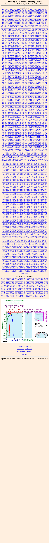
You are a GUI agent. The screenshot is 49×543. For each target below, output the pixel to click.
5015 (11, 63)
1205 (28, 31)
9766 (32, 150)
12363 (10, 163)
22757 (42, 256)
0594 (23, 18)
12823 (21, 189)
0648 (8, 19)
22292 (24, 250)
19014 (3, 210)
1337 (3, 35)
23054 (45, 260)
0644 (46, 18)
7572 (31, 120)
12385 (38, 165)
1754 (3, 48)
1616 (29, 42)
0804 (43, 19)
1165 (21, 29)
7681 (43, 125)
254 (7, 295)
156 (22, 288)
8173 (3, 133)
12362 (7, 163)
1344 (20, 35)
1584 (8, 42)
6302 (26, 98)
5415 (31, 89)
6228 (17, 96)
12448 (42, 169)
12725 (24, 183)
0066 (46, 12)
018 (42, 278)
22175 (38, 247)
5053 (20, 66)
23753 (24, 269)
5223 (31, 79)
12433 (21, 169)
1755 (6, 48)
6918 (14, 108)
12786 (28, 187)
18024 (10, 199)
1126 (2, 28)
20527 (35, 227)
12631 (45, 177)
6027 (17, 93)
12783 (17, 187)
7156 (37, 112)
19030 (14, 210)
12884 (21, 190)
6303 (29, 98)
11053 (17, 157)
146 (47, 286)
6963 (37, 108)
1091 (2, 26)
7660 (17, 125)
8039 (11, 129)
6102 (6, 95)
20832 (28, 232)
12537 (31, 173)
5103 (11, 70)
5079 (40, 68)
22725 (7, 256)
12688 (10, 182)
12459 (35, 170)
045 (9, 281)
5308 (3, 85)
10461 (3, 153)
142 (38, 286)
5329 (11, 86)
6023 (6, 93)
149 (7, 288)
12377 (10, 165)
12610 (17, 176)
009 (22, 278)
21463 (24, 237)
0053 (8, 12)
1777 (11, 49)
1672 (6, 45)
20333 (24, 226)
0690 (31, 19)
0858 (40, 22)
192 (9, 291)
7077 (31, 109)
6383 (34, 100)
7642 (46, 123)
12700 (21, 182)
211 (4, 292)
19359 (24, 214)
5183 (29, 76)
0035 (37, 11)
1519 (43, 38)
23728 (10, 269)
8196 (3, 135)
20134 (17, 223)
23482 (10, 266)
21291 (7, 236)
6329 (14, 99)
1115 (19, 26)
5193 (8, 78)
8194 (46, 133)
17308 (14, 193)
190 (4, 291)
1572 (20, 41)
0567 (31, 16)
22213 (14, 249)
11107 (43, 160)
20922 (7, 233)
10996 (14, 156)
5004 (26, 62)
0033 (31, 11)
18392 (17, 203)
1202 (20, 31)
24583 (35, 271)
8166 (37, 132)
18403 (21, 203)
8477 (46, 140)
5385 (14, 88)
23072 (17, 262)
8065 (26, 129)
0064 (40, 12)
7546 (34, 119)
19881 (42, 219)
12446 (35, 169)
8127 (28, 130)
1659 (34, 43)
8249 (37, 136)
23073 (21, 262)
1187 (47, 29)
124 (44, 285)
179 (27, 289)
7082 (46, 109)
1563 (40, 39)
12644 (45, 179)
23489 (17, 266)
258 (16, 295)
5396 (37, 88)
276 (11, 296)
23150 (3, 263)
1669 (43, 43)
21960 (38, 244)
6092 (26, 93)
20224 (24, 224)
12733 (42, 183)
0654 (23, 19)
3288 (8, 62)
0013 (34, 9)
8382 (6, 139)
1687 (43, 45)
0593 (20, 18)
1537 (31, 39)
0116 (11, 13)
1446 (17, 36)
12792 (45, 187)
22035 (24, 246)
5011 (46, 62)
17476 (38, 194)
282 (24, 296)
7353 (40, 116)
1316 (6, 33)
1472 (40, 36)
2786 (6, 58)
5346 (37, 86)
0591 (14, 18)
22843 (42, 257)
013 (31, 278)
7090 (20, 110)
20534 (45, 227)
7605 (43, 122)
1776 (8, 49)
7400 (20, 118)
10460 (45, 152)
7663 (23, 125)
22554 (17, 253)
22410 (45, 250)
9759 (15, 150)
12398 (17, 166)
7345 (31, 116)
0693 (40, 19)
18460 (35, 203)
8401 (37, 139)
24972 (26, 273)
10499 (45, 153)
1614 (23, 42)
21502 (14, 239)
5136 (6, 73)
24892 (22, 273)
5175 (6, 76)
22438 (3, 252)
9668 (26, 149)
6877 (17, 106)
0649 (11, 19)
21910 (17, 244)
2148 (34, 50)
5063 (43, 66)
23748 (17, 269)
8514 (43, 142)
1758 (14, 48)
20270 (45, 224)
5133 (43, 72)
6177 (28, 95)
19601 (3, 217)
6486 (29, 102)
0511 (14, 16)
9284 (11, 146)
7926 (17, 127)
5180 (20, 76)
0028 (17, 11)
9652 (6, 149)
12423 (42, 167)
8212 (46, 135)
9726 (31, 149)
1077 (26, 25)
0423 (6, 15)
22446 (10, 252)
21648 (42, 239)
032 (27, 279)
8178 (14, 133)
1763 (29, 48)
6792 (40, 105)
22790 (17, 257)
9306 (46, 146)
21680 (17, 240)
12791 (42, 187)
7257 (8, 116)
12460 (38, 170)
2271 (20, 55)
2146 (29, 50)
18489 (45, 203)
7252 (46, 115)
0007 (20, 9)
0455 (20, 15)
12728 (31, 183)
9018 (40, 143)
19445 (17, 216)
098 (33, 284)
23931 (35, 270)
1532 (20, 39)
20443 (10, 227)
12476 (24, 172)
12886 (28, 190)
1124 (44, 26)
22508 (42, 252)
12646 (7, 180)
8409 (46, 139)
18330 (31, 202)
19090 (10, 212)
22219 (21, 249)
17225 (38, 192)
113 (20, 285)
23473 (3, 266)
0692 (37, 19)
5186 (34, 76)
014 (33, 278)
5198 (23, 78)
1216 (34, 31)
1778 (14, 49)
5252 (23, 82)
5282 (46, 82)
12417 (24, 167)
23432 (28, 264)
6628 (46, 102)
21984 (10, 246)
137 (27, 286)
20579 (28, 229)
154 (18, 288)
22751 (31, 256)
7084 (6, 110)
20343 (31, 226)
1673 (8, 45)
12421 (38, 167)
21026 (42, 233)
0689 (29, 19)
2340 (6, 56)
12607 (7, 176)
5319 (29, 85)
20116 (7, 223)
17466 (31, 194)
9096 (17, 145)
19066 (35, 210)
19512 (28, 216)
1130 (13, 28)
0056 (17, 12)
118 (31, 285)
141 (36, 286)
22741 (21, 256)
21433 (10, 237)
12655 (38, 180)
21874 (24, 243)
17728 (3, 197)
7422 (37, 118)
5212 (3, 79)
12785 (24, 187)
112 (18, 285)
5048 (6, 66)
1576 (31, 41)
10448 (28, 152)
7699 (8, 126)
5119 (6, 72)
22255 (42, 249)
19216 (21, 213)
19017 (7, 210)
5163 (17, 75)
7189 (46, 113)
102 (42, 284)
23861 (17, 270)
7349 (34, 116)
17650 (35, 196)
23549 (3, 267)
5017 (17, 63)
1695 (17, 46)
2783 (43, 56)
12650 (21, 180)
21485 (38, 237)
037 (38, 279)
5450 (3, 92)
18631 (38, 204)
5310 (8, 85)
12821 (14, 189)
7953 (20, 127)
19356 (21, 214)
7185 (34, 113)
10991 (45, 155)
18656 (3, 206)
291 (42, 296)
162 (36, 288)
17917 (28, 197)
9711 (29, 149)
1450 (26, 36)
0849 (17, 22)
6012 (34, 92)
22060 (35, 246)
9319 (17, 147)
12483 (3, 173)
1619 (37, 42)
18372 (3, 203)
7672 (37, 125)
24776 (42, 271)
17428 (14, 194)
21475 (31, 237)
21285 (45, 234)
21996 (17, 246)
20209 (17, 224)
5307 (46, 83)
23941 (38, 270)
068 (13, 282)
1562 (37, 39)
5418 (40, 89)
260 (20, 295)
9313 (8, 147)
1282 (31, 32)
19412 (3, 216)
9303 (37, 146)
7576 (37, 120)
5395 (34, 88)
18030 (14, 199)
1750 (37, 46)
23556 (7, 267)
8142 (46, 130)
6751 (20, 105)
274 (7, 296)
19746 (7, 219)
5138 (11, 73)
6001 (17, 92)
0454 (17, 15)
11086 (28, 159)
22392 (38, 250)
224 (33, 292)
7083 (3, 110)
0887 (29, 23)
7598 (26, 122)
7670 (34, 125)
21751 (31, 240)
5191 (3, 78)
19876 (38, 219)
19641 (21, 217)
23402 (17, 264)
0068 (6, 13)
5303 (34, 83)
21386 (42, 236)
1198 (8, 31)
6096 (37, 93)
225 (36, 292)
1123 (41, 26)
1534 (23, 39)
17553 (14, 196)
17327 (21, 193)
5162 (14, 75)
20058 (14, 222)
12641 (35, 179)
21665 (3, 240)
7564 (20, 120)
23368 (7, 264)
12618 (45, 176)
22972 (7, 260)
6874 (14, 106)
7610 (8, 123)
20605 (7, 230)
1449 (23, 36)
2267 (8, 55)
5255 (29, 82)
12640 (31, 179)
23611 (38, 267)
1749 (34, 46)
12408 (42, 166)
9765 (29, 150)
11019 (7, 157)
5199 (26, 78)
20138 (31, 223)
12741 (10, 185)
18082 (42, 199)
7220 (29, 115)
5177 (11, 76)
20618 (10, 230)
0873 (46, 22)
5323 (40, 85)
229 (45, 292)
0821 (11, 21)
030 (22, 279)
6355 (3, 100)
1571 (17, 41)
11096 (5, 160)
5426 (17, 90)
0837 (6, 22)
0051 (3, 12)
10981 (10, 155)
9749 (40, 149)
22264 (3, 250)
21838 (38, 242)
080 (40, 282)
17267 (3, 193)
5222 (29, 79)
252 (2, 295)
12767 (17, 186)
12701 (24, 182)
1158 (2, 29)
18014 (7, 199)
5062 (40, 66)
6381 (29, 100)
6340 (34, 99)
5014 (8, 63)
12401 (24, 166)
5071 (17, 68)
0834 (43, 21)
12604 (42, 175)
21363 (31, 236)
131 (13, 286)
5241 (37, 80)
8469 (34, 140)
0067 (3, 13)
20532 (42, 227)
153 (16, 288)
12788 (35, 187)
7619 (29, 123)
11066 (45, 157)
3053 (11, 60)
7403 (23, 118)
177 (22, 289)
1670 (46, 43)
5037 (26, 65)
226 (38, 292)
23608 (31, 267)
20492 (21, 227)
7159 (46, 112)
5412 (23, 89)
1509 (14, 38)
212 (7, 292)
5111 (32, 70)
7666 (29, 125)
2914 (46, 59)
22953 (35, 259)
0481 (43, 15)
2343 (14, 56)
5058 (31, 66)
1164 (19, 29)
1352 (43, 35)
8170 (43, 132)
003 (9, 278)
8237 (29, 136)
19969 (7, 220)
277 (13, 296)
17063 (45, 190)
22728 (10, 256)
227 (40, 292)
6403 (14, 102)
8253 (43, 136)
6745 (3, 105)
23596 (21, 267)
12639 (28, 179)
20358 (42, 226)
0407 (31, 13)
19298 (38, 213)
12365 (17, 163)
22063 (38, 246)
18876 (17, 209)
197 (20, 291)
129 (9, 286)
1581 (46, 41)
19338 (10, 214)
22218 (17, 249)
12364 (14, 163)
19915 (45, 219)
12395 (10, 166)
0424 (8, 15)
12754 (45, 185)
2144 (23, 50)
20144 (35, 223)
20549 (10, 229)
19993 (21, 220)
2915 (3, 60)
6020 (43, 92)
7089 (17, 110)
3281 (34, 60)
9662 (20, 149)
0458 (29, 15)
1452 (31, 36)
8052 (20, 129)
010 (24, 278)
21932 (24, 244)
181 (31, 289)
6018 (37, 92)
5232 (11, 80)
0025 (11, 11)
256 (11, 295)
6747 (8, 105)
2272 (23, 55)
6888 (40, 106)
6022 (3, 93)
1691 (6, 46)
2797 (34, 58)
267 (36, 295)
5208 (37, 78)
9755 (6, 150)
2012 (17, 50)
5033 (14, 65)
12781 (10, 187)
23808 (42, 269)
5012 (3, 63)
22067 (42, 246)
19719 (42, 217)
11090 (34, 159)
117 (29, 285)
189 (2, 291)
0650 (14, 19)
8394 (29, 139)
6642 (37, 103)
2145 (26, 50)
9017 (37, 143)
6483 (20, 102)
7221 (31, 115)
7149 (17, 112)
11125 (29, 162)
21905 (14, 244)
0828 (26, 21)
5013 (6, 63)
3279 (29, 60)
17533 (3, 196)
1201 (17, 31)
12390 (3, 166)
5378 (46, 86)
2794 (26, 58)
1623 (46, 42)
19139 (35, 212)
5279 (37, 82)
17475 (35, 194)
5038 (29, 65)
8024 (6, 129)
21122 (14, 234)
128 (7, 286)
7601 (34, 122)
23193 (14, 263)
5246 (6, 82)
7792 (26, 126)
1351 (40, 35)
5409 (14, 89)
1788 (43, 49)
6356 (6, 100)
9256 (34, 145)
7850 (3, 127)
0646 (6, 19)
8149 (14, 132)
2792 (23, 58)
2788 (11, 58)
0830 (31, 21)
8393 (26, 139)
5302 (31, 83)
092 (20, 284)
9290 (14, 146)
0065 (43, 12)
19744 (3, 219)
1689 (3, 46)
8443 (8, 140)
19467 (21, 216)
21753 (35, 240)
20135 (21, 223)
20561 (14, 229)
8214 (6, 136)
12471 (10, 172)
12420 (35, 167)
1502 (3, 38)
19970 (10, 220)
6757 (37, 105)
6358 (11, 100)
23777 (28, 269)
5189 (43, 76)
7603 (37, 122)
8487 (20, 142)
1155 (41, 28)
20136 (24, 223)
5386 (17, 88)
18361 (42, 202)
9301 (31, 146)
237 (16, 294)
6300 (20, 98)
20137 (28, 223)
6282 (3, 98)
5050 (11, 66)
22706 (35, 254)
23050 (42, 260)
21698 (21, 240)
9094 (11, 145)
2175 (17, 53)
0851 (20, 22)
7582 (43, 120)
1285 (34, 32)
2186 (37, 53)
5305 (40, 83)
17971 (38, 197)
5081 (46, 68)
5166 (26, 75)
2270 (17, 55)
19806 (17, 219)
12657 (45, 180)
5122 (14, 72)
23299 (28, 263)
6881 (23, 106)
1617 (31, 42)
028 (18, 279)
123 (42, 285)
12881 (10, 190)
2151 (43, 50)
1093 (8, 26)
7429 (46, 118)
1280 (26, 32)
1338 (6, 35)
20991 (35, 233)
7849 (46, 126)
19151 (42, 212)
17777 (10, 197)
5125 (23, 72)
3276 (20, 60)
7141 (14, 112)
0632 (29, 18)
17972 (42, 197)
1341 (14, 35)
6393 (43, 100)
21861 (14, 243)
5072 (20, 68)
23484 (14, 266)
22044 (28, 246)
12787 (31, 187)
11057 (28, 157)
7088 (14, 110)
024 (9, 279)
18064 (28, 199)
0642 (40, 18)
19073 (45, 210)
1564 (43, 39)
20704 (14, 232)
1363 (46, 35)
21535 (28, 239)
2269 (14, 55)
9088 (3, 145)
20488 (17, 227)
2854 (31, 59)
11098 (12, 160)
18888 (21, 209)
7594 (14, 122)
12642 (38, 179)
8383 (8, 139)
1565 (46, 39)
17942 (35, 197)
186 (42, 289)
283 (27, 296)
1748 (31, 46)
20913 (3, 233)
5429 (20, 90)
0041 (46, 11)
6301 (23, 98)
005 (13, 278)
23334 (35, 263)
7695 (3, 126)
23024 (24, 260)
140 (33, 286)
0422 (3, 15)
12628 (35, 177)
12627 (31, 177)
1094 (10, 26)
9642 (40, 147)
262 (24, 295)
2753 (31, 56)
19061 (24, 210)
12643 (42, 179)
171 (9, 289)
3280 (31, 60)
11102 (26, 160)
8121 (17, 130)
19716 (38, 217)
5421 (3, 90)
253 (4, 295)
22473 (17, 252)
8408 (43, 139)
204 (36, 291)
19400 (38, 214)
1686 (40, 45)
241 (24, 294)
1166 (24, 29)
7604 (40, 122)
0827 (23, 21)
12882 (14, 190)
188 (47, 289)
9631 (29, 147)
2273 (26, 55)
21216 (31, 234)
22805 (24, 257)
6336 (23, 99)
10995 (10, 156)
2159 (20, 52)
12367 (24, 163)
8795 (3, 143)
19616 (14, 217)
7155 (34, 112)
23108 (38, 262)
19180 (7, 213)
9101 (23, 145)
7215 (20, 115)
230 (47, 292)
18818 (24, 207)
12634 (10, 179)
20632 (31, 230)
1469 (37, 36)
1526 (17, 39)
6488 (31, 102)
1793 (8, 50)
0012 (31, 9)
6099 (46, 93)
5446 (37, 90)
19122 (28, 212)
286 (33, 296)
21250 (34, 234)
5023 (31, 63)
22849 (45, 257)
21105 (7, 234)
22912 (17, 259)
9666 (23, 149)
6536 (34, 102)
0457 (26, 15)
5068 (11, 68)
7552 (46, 119)
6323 (8, 99)
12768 (21, 186)
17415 (7, 194)
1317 (8, 33)
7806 (29, 126)
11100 (19, 160)
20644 (38, 230)
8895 (17, 143)
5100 (3, 70)
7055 (14, 109)
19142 (38, 212)
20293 (14, 226)
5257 (31, 82)
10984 (21, 155)
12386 (42, 165)
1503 (6, 38)
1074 (17, 25)
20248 (38, 224)
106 (5, 285)
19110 (21, 212)
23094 (28, 262)
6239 (23, 96)
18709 (21, 206)
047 (13, 281)
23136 (45, 262)
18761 (45, 206)
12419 (31, 167)
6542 (40, 102)
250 (45, 294)
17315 (17, 193)
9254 (31, 145)
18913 (24, 209)
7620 (31, 123)
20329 (21, 226)
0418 (37, 13)
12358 (43, 162)
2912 (40, 59)
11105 (36, 160)
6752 (23, 105)
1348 (31, 35)
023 (7, 279)
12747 (24, 185)
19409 (45, 214)
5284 (6, 83)
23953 (7, 271)
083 (47, 282)
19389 (35, 214)
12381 (24, 165)
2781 (37, 56)
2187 (40, 53)
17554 (17, 196)
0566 (29, 16)
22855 (3, 259)
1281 (29, 32)
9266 (3, 146)
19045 (17, 210)
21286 (3, 236)
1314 (46, 32)
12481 (42, 172)
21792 (45, 240)
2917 (8, 60)
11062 (34, 157)
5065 (3, 68)
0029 (20, 11)
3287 (6, 62)
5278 (34, 82)
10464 (10, 153)
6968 (43, 108)
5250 (17, 82)
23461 (45, 264)
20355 (38, 226)
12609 (14, 176)
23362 (3, 264)
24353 (24, 271)
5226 (40, 79)
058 (38, 281)
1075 (20, 25)
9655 (8, 149)
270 (42, 295)
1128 (7, 28)
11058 (31, 157)
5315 (17, 85)
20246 (35, 224)
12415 (17, 167)
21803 (3, 242)
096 (29, 284)
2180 (29, 53)
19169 (45, 212)
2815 (8, 59)
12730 (38, 183)
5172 (43, 75)
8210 (40, 135)
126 (2, 286)
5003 (23, 62)
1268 (40, 31)
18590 (21, 204)
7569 (29, 120)
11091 (38, 159)
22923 (24, 259)
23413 (21, 264)
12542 (42, 173)
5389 (23, 88)
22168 (35, 247)
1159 (5, 29)
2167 (40, 52)
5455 (14, 92)
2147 (31, 50)
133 (18, 286)
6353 (43, 99)
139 (31, 286)
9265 (46, 145)
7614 (20, 123)
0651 (17, 19)
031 (24, 279)
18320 (21, 202)
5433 (23, 90)
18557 (14, 204)
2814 (6, 59)
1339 (8, 35)
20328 (17, 226)
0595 (26, 18)
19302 (42, 213)
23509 (28, 266)
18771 (7, 207)
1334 (40, 33)
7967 (26, 127)
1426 (14, 36)
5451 (6, 92)
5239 (31, 80)
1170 (36, 29)
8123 (20, 130)
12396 (14, 166)
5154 (37, 73)
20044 (3, 222)
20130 (10, 223)
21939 (28, 244)
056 (33, 281)
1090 (46, 25)
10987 (31, 155)
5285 (8, 83)
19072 (42, 210)
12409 (45, 166)
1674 (11, 45)
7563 (17, 120)
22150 (24, 247)
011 (27, 278)
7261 (17, 116)
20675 (3, 232)
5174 (3, 76)
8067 (31, 129)
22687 (24, 254)
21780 (42, 240)
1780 (20, 49)
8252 (40, 136)
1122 (38, 26)
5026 (40, 63)
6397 (6, 102)
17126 (10, 192)
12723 (17, 183)
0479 (40, 15)
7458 (8, 119)
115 (24, 285)
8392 (23, 139)
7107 (40, 110)
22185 (42, 247)
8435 (6, 140)
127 (4, 286)
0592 (17, 18)
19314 (45, 213)
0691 (34, 19)
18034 (17, 199)
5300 (26, 83)
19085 (7, 212)
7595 (17, 122)
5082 (3, 69)
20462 (14, 227)
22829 (35, 257)
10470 (14, 153)
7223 (37, 115)
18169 (28, 200)
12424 (45, 167)
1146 (16, 28)
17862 (17, 197)
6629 (3, 103)
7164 (8, 113)
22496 (35, 252)
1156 (44, 28)
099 (36, 284)
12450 (3, 170)
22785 (14, 257)
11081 (14, 159)
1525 (14, 39)
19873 (31, 219)
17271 (7, 193)
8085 (43, 129)
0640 (34, 18)
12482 (45, 172)
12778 (45, 186)
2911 (37, 59)
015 (36, 278)
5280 (40, 82)
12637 (21, 179)
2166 (37, 52)
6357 (8, 100)
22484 (28, 252)
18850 (45, 207)
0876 (8, 23)
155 (20, 288)
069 (16, 282)
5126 (26, 72)
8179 (17, 133)
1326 (29, 33)
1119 (30, 26)
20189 (14, 224)
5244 (46, 80)
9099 (20, 145)
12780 (7, 187)
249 (42, 294)
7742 (17, 126)
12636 (17, 179)
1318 (11, 33)
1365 (6, 36)
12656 (42, 180)
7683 (46, 125)
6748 (11, 105)
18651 (45, 204)
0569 (37, 16)
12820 (10, 189)
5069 (14, 68)
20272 (3, 226)
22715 (38, 254)
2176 (20, 53)
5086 (14, 69)
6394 (46, 100)
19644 (24, 217)
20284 (10, 226)
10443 (24, 152)
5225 (37, 79)
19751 (10, 219)
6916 (8, 108)
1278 (20, 32)
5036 (23, 65)
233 (7, 294)
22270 (7, 250)
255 (9, 295)
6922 (26, 108)
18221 (35, 200)
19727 (45, 217)
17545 (10, 196)
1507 (11, 38)
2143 (20, 50)
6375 (26, 100)
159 (29, 288)
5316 (20, 85)
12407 (38, 166)
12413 (14, 167)
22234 (28, 249)
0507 (3, 16)
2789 (14, 58)
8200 (14, 135)
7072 (26, 109)
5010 (43, 62)
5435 (29, 90)
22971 (3, 260)
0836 (3, 22)
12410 (3, 167)
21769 (38, 240)
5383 (8, 88)
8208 (34, 135)
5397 (40, 88)
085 (4, 284)
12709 (38, 182)
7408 (29, 118)
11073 (3, 159)
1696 (20, 46)
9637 (37, 147)
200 (27, 291)
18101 (10, 200)
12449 (45, 169)
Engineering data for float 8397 (25, 351)
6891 (46, 106)
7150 (20, 112)
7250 (40, 115)
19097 (14, 212)
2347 (26, 56)
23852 (10, 270)
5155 (40, 73)
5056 (26, 66)
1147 (19, 28)
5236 (23, 80)
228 (42, 292)
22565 (28, 253)
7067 (23, 109)
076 (31, 282)
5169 (34, 75)
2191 (6, 55)
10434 (3, 152)
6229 (20, 96)
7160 (3, 113)
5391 (29, 88)
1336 (46, 33)
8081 (37, 129)
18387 (14, 203)
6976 (8, 109)
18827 (38, 207)
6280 (43, 96)
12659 (7, 182)
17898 (24, 197)
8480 (3, 142)
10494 (35, 153)
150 (9, 288)
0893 (37, 23)
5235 (20, 80)
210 (2, 292)
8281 (11, 137)
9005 (31, 143)
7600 (31, 122)
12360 (46, 162)
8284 (14, 137)
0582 (3, 18)
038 (40, 279)
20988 (31, 233)
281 (22, 296)
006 (16, 278)
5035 (20, 65)
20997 (38, 233)
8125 (23, 130)
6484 (23, 102)
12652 (28, 180)
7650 (8, 125)
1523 (8, 39)
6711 (46, 103)
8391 (20, 139)
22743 (24, 256)
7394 (14, 118)
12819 (7, 189)
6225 (8, 96)
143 (40, 286)
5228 (46, 79)
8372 (34, 137)
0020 (6, 11)
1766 (37, 48)
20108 (42, 222)
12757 (7, 186)
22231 (24, 249)
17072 (3, 192)
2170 (3, 53)
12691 (14, 182)
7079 (37, 109)
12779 (3, 187)
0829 (29, 21)
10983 (17, 155)
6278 (37, 96)
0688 (26, 19)
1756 (8, 48)
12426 (3, 169)
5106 (20, 70)
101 (40, 284)
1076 (23, 25)
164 (40, 288)
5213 (6, 79)
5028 (46, 63)
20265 (42, 224)
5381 (6, 88)
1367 (11, 36)
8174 (6, 133)
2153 (3, 52)
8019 (3, 129)
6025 (11, 93)
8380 (46, 137)
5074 (26, 68)
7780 (20, 126)
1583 (6, 42)
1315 (3, 33)
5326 (3, 86)
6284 (8, 98)
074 (27, 282)
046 (11, 281)
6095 (34, 93)
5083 (6, 69)
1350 (37, 35)
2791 (20, 58)
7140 (11, 112)
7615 (23, 123)
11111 (5, 162)
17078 (7, 192)
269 (40, 295)
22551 (14, 253)
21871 (21, 243)
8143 (3, 132)
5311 (11, 85)
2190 (3, 55)
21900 (7, 244)
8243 (31, 136)
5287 (11, 83)
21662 (45, 239)
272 (47, 295)
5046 (46, 65)
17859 (14, 197)
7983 (31, 127)
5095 (40, 69)
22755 (38, 256)
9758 (12, 150)
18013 (3, 199)
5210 (43, 78)
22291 (21, 250)
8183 (26, 133)
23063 (7, 262)
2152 (46, 50)
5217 (17, 79)
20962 (21, 233)
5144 (29, 73)
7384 (8, 118)
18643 (42, 204)
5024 (34, 63)
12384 (35, 165)
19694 (31, 217)
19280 (31, 213)
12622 (14, 177)
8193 (43, 133)
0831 (34, 21)
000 (2, 278)
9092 (8, 145)
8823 (11, 143)
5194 (11, 78)
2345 (20, 56)
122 (40, 285)
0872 (43, 22)
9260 (40, 145)
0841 (14, 22)
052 (24, 281)
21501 (10, 239)
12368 (28, 163)
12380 (21, 165)
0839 (8, 22)
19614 (10, 217)
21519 (17, 239)
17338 (28, 193)
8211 (43, 135)
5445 (34, 90)
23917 (31, 270)
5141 (20, 73)
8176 (11, 133)
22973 (10, 260)
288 (38, 296)
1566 (3, 41)
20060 (17, 222)
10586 (7, 155)
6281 (46, 96)
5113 (37, 70)
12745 (21, 185)
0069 (8, 13)
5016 (14, 63)
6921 (23, 108)
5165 (23, 75)
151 (11, 288)
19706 (35, 217)
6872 (8, 106)
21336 (24, 236)
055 (31, 281)
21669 (7, 240)
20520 (28, 227)
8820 (8, 143)
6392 (40, 100)
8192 (40, 133)
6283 (6, 98)
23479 (7, 266)
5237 (26, 80)
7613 (17, 123)
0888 (31, 23)
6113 (11, 95)
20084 (28, 222)
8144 (6, 132)
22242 (31, 249)
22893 (14, 259)
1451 (29, 36)
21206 (27, 234)
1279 (23, 32)
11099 (16, 160)
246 (36, 294)
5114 (40, 70)
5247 (8, 82)
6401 (11, 102)
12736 (3, 185)
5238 (29, 80)
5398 (43, 88)
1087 (37, 25)
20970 (24, 233)
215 (13, 292)
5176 (8, 76)
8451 (20, 140)
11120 (22, 162)
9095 (14, 145)
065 (7, 282)
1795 (11, 50)
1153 (36, 28)
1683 (31, 45)
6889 (43, 106)
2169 (46, 52)
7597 (23, 122)
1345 (23, 35)
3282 (37, 60)
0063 (37, 12)
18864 (14, 209)
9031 (46, 143)
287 (36, 296)
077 (33, 282)
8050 (17, 129)
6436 (17, 102)
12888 (31, 190)
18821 (31, 207)
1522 (6, 39)
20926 (10, 233)
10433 (45, 150)
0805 (46, 19)
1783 (29, 49)
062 (47, 281)
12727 (28, 183)
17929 (31, 197)
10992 (3, 156)
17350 (35, 193)
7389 (11, 118)
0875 (6, 23)
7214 (17, 115)
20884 (42, 232)
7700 (11, 126)
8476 (43, 140)
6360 (17, 100)
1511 (20, 38)
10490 (31, 153)
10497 (42, 153)
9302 (34, 146)
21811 (14, 242)
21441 (17, 237)
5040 (34, 65)
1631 (14, 43)
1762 (26, 48)
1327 (31, 33)
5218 (20, 79)
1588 (20, 42)
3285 (46, 60)
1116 (22, 26)
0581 (46, 16)
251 (47, 294)
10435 (7, 152)
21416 (3, 237)
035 (33, 279)
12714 (3, 183)
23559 (10, 267)
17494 (42, 194)
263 (27, 295)
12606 (3, 176)
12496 (24, 173)
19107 (17, 212)
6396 (3, 102)
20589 (35, 229)
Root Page (24, 354)
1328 (34, 33)
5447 (40, 90)
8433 (3, 140)
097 (31, 284)
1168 (30, 29)
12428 (7, 169)
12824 (24, 189)
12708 (35, 182)
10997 (17, 156)
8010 (46, 127)
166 (45, 288)
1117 (24, 26)
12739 (7, 185)
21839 (42, 242)
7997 (34, 127)
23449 (35, 264)
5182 (26, 76)
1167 (27, 29)
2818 (17, 59)
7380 (3, 118)
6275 (29, 96)
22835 (38, 257)
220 (24, 292)
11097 (9, 160)
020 (47, 278)
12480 (38, 172)
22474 (21, 252)
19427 (7, 216)
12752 (42, 185)
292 (45, 296)
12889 (35, 190)
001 (4, 278)
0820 (8, 21)
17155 (21, 192)
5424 (11, 90)
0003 (8, 9)
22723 (45, 254)
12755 (3, 186)
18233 (38, 200)
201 (29, 291)
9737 (34, 149)
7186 (37, 113)
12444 (28, 169)
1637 (29, 43)
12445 (31, 169)
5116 (46, 70)
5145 (31, 73)
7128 (3, 112)
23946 (3, 271)
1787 (40, 49)
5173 (46, 75)
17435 (21, 194)
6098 (43, 93)
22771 (7, 257)
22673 (17, 254)
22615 (42, 253)
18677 (10, 206)
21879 (31, 243)
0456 (23, 15)
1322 (20, 33)
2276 (34, 55)
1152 (33, 28)
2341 (8, 56)
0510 (11, 16)
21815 (17, 242)
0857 (37, 22)
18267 (45, 200)
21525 (21, 239)
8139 (43, 130)
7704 (14, 126)
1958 (14, 50)
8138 (40, 130)
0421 (46, 13)
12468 (7, 172)
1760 (20, 48)
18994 (42, 209)
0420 (43, 13)
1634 (23, 43)
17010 (42, 190)
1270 (43, 31)
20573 (24, 229)
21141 (17, 234)
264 (29, 295)
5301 (29, 83)
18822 (35, 207)
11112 (8, 162)
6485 (26, 102)
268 (38, 295)
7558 (11, 120)
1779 (17, 49)
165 (42, 288)
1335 (43, 33)
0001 (3, 9)
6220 (43, 95)
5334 (26, 86)
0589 (11, 18)
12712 (45, 182)
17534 (7, 196)
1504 (8, 38)
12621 (10, 177)
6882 (26, 106)
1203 (23, 31)
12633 (7, 179)
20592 (38, 229)
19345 (14, 214)
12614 (31, 176)
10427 (38, 150)
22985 (17, 260)
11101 (22, 160)
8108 (9, 130)
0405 (26, 13)
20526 (31, 227)
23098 (31, 262)
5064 (46, 66)
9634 (34, 147)
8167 (40, 132)
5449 (46, 90)
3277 (23, 60)
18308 (17, 202)
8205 (26, 135)
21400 (45, 236)
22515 (45, 252)
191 (7, 291)
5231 (8, 80)
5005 (29, 62)
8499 (31, 142)
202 (31, 291)
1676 (14, 45)
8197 (6, 135)
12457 (28, 170)
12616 (38, 176)
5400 (3, 89)
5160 (8, 75)
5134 (46, 72)
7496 (17, 119)
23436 (31, 264)
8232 (26, 136)
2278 (40, 55)
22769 (3, 257)
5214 (8, 79)
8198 (8, 135)
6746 (6, 105)
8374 (37, 137)
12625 (24, 177)
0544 (17, 16)
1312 (40, 32)
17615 (31, 196)
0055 (14, 12)
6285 (11, 98)
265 (31, 295)
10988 (35, 155)
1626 (8, 43)
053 (27, 281)
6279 (40, 96)
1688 (46, 45)
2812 (46, 58)
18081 (38, 199)
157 (24, 288)
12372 (42, 163)
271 (45, 295)
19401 (42, 214)
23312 (31, 263)
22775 (10, 257)
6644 (43, 103)
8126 (26, 130)
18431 (28, 203)
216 (16, 292)
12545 (3, 175)
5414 (29, 89)
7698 (6, 126)
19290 (35, 213)
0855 (31, 22)
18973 (38, 209)
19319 (3, 214)
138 (29, 286)
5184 (31, 76)
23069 (10, 262)
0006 (17, 9)
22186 (45, 247)
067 (11, 282)
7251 (43, 115)
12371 (38, 163)
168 (2, 289)
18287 (3, 202)
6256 (26, 96)
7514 (20, 119)
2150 (40, 50)
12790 (38, 187)
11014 (41, 156)
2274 (29, 55)
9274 (6, 146)
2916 (6, 60)
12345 (36, 162)
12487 (14, 173)
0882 (23, 23)
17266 (45, 192)
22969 (45, 259)
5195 (14, 78)
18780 (10, 207)
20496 (24, 227)
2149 (37, 50)
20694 (7, 232)
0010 (26, 9)
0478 (37, 15)
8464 (29, 140)
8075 (34, 129)
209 (47, 291)
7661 (20, 125)
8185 (31, 133)
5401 (6, 89)
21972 (45, 244)
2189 (46, 53)
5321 (34, 85)
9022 (43, 143)
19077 (3, 212)
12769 (24, 186)
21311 (21, 236)
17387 (45, 193)
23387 (10, 264)
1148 (21, 28)
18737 (31, 206)
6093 (29, 93)
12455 (21, 170)
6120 (23, 95)
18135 (21, 200)
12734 (45, 183)
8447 (14, 140)
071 (20, 282)
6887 (37, 106)
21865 (17, 243)
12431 (17, 169)
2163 (29, 52)
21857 (10, 243)
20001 (28, 220)
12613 (28, 176)
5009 (40, 62)
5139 (14, 73)
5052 (17, 66)
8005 (37, 127)
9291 (17, 146)
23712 (7, 269)
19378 (31, 214)
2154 (6, 52)
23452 (38, 264)
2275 (31, 55)
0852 (23, 22)
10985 (24, 155)
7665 (26, 125)
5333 (23, 86)
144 (42, 286)
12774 (35, 186)
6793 (43, 105)
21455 (21, 237)
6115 (14, 95)
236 (13, 294)
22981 (14, 260)
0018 (46, 9)
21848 (7, 243)
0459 (31, 15)
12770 (28, 186)
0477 (34, 15)
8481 (6, 142)
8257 (3, 137)
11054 (21, 157)
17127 (14, 192)
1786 (37, 49)
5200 (29, 78)
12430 (14, 169)
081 (42, 282)
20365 (45, 226)
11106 (40, 160)
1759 (17, 48)
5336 (29, 86)
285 (31, 296)
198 (22, 291)
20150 (42, 223)
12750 (35, 185)
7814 (31, 126)
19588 (42, 216)
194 (13, 291)
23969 (14, 271)
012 (29, 278)
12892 (38, 190)
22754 (35, 256)
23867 (21, 270)
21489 (45, 237)
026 (13, 279)
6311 (6, 99)
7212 (11, 115)
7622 (34, 123)
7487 (14, 119)
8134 (37, 130)
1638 (31, 43)
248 (40, 294)
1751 (40, 46)
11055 (24, 157)
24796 (45, 271)
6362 (23, 100)
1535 (26, 39)
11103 (29, 160)
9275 (8, 146)
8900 (29, 143)
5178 (14, 76)
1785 (34, 49)
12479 (35, 172)
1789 (46, 49)
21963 (42, 244)
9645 (43, 147)
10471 (17, 153)
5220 (23, 79)
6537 (37, 102)
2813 (3, 59)
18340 (35, 202)
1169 (33, 29)
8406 (40, 139)
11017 (45, 156)
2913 (43, 59)
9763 (23, 150)
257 (13, 295)
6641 (34, 103)
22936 (31, 259)
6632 (11, 103)
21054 (45, 233)
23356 (45, 263)
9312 (6, 147)
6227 (14, 96)
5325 (46, 85)
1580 (43, 41)
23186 (10, 263)
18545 (7, 204)
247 (38, 294)
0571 (43, 16)
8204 (23, 135)
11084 (21, 159)
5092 (31, 69)
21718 (24, 240)
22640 (3, 254)
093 (22, 284)
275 (9, 296)
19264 (28, 213)
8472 (37, 140)
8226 (23, 136)
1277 (17, 32)
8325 (23, 137)
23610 (35, 267)
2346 (23, 56)
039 (42, 279)
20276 (7, 226)
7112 (43, 110)
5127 (28, 72)
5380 (3, 88)
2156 (11, 52)
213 (9, 292)
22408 (42, 250)
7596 (20, 122)
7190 (3, 115)
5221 (26, 79)
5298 (20, 83)
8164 (31, 132)
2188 (43, 53)
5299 (23, 83)
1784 (31, 49)
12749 (31, 185)
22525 (7, 253)
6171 (26, 95)
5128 (31, 72)
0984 (8, 25)
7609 (6, 123)
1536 (29, 39)
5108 (26, 70)
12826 (31, 189)
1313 (43, 32)
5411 (20, 89)
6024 (8, 93)
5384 (11, 88)
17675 (38, 196)
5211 (46, 78)
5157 (46, 73)
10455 (35, 152)
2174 (14, 53)
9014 (34, 143)
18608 (31, 204)
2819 (20, 59)
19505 (24, 216)
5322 (37, 85)
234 (9, 294)
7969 (29, 127)
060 (42, 281)
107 (7, 285)
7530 (26, 119)
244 (31, 294)
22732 (14, 256)
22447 (14, 252)
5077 (34, 68)
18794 (14, 207)
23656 (42, 267)
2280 (46, 55)
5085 (11, 69)
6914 (3, 108)
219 (22, 292)
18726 (28, 206)
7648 (6, 125)
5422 (6, 90)
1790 (3, 50)
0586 (8, 18)
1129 (10, 28)
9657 (11, 149)
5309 (6, 85)
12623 (17, 177)
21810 (10, 242)
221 (27, 292)
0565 (26, 16)
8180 (20, 133)
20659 (42, 230)
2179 (26, 53)
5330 (14, 86)
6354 (46, 99)
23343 (42, 263)
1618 (34, 42)
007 (18, 278)
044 (7, 281)
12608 (10, 176)
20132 (14, 223)
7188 (43, 113)
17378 (38, 193)
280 (20, 296)
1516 (34, 38)
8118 (14, 130)
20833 (31, 232)
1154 (38, 28)
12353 (39, 162)
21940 (31, 244)
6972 (3, 109)
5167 (29, 75)
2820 (23, 59)
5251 (20, 82)
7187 (40, 113)
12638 (24, 179)
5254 (26, 82)
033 (29, 279)
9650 (3, 149)
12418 (28, 167)
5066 (6, 68)
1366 (8, 36)
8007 (40, 127)
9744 (37, 149)
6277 (34, 96)
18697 (17, 206)
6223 (3, 96)
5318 (26, 85)
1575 (29, 41)
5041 (37, 65)
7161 (6, 113)
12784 (21, 187)
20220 (21, 224)
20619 (14, 230)
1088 (40, 25)
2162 (26, 52)
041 (47, 279)
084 (2, 284)
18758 (42, 206)
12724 (21, 183)
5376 (40, 86)
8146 (11, 132)
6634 (17, 103)
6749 (14, 105)
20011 (35, 220)
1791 (6, 50)
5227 (43, 79)
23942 (42, 270)
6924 (31, 108)
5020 (26, 63)
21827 (28, 242)
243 (29, 294)
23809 (45, 269)
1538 (34, 39)
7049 (11, 109)
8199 (11, 135)
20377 (3, 227)
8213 (3, 136)
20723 (17, 232)
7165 (11, 113)
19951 (3, 220)
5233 (14, 80)
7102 (34, 110)
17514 (45, 194)
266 (33, 295)
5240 (34, 80)
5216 (14, 79)
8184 (29, 133)
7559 (14, 120)
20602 (45, 229)
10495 (38, 153)
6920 (20, 108)
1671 (3, 45)
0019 (3, 11)
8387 (14, 139)
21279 (41, 234)
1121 (35, 26)
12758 (10, 186)
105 (2, 285)
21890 (45, 243)
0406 (29, 13)
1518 (40, 38)
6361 (20, 100)
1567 (6, 41)
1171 (38, 29)
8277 (6, 137)
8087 (46, 129)
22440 (7, 252)
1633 (20, 43)
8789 (46, 142)
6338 (29, 99)
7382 (6, 118)
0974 (3, 25)
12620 (7, 177)
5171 (40, 75)
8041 (14, 129)
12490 (17, 173)
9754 (3, 150)
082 (45, 282)
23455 (42, 264)
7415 (34, 118)
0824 (20, 21)
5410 (17, 89)
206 (40, 291)
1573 (23, 41)
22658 (14, 254)
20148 (38, 223)
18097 (3, 200)
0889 (34, 23)
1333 (37, 33)
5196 (17, 78)
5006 (31, 62)
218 (20, 292)
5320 (31, 85)
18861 (7, 209)
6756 (34, 105)
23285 (24, 263)
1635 (26, 43)
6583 (43, 102)
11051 (14, 157)
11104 (33, 160)
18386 (10, 203)
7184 (31, 113)
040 (45, 279)
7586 (3, 122)
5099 (46, 69)
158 (27, 288)
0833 (40, 21)
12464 (3, 172)
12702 (28, 182)
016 (38, 278)
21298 (14, 236)
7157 (40, 112)
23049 (38, 260)
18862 (10, 209)
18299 (10, 202)
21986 (14, 246)
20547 (7, 229)
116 (27, 285)
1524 (11, 39)
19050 (21, 210)
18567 (17, 204)
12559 (24, 175)
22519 (3, 253)
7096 (29, 110)
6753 (26, 105)
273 (4, 296)
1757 (11, 48)
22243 (35, 249)
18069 (35, 199)
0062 (34, 12)
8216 (11, 136)
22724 (3, 256)
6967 (40, 108)
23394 (14, 264)
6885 (34, 106)
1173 (44, 29)
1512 (23, 38)
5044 (40, 65)
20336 (28, 226)
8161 (23, 132)
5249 (14, 82)
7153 (29, 112)
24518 (28, 271)
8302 (20, 137)
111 (16, 285)
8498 (29, 142)
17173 (28, 192)
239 (20, 294)
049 (18, 281)
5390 (26, 88)
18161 (24, 200)
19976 (14, 220)
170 (7, 289)
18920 (28, 209)
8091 (6, 130)
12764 (14, 186)
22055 (31, 246)
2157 (14, 52)
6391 (37, 100)
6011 (31, 92)
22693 (28, 254)
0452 (11, 15)
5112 (34, 70)
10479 (21, 153)
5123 (17, 72)
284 (29, 296)
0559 (20, 16)
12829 (42, 189)
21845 (3, 243)
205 (38, 291)
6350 (37, 99)
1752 (43, 46)
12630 (42, 177)
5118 (3, 72)
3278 (26, 60)
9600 (20, 147)
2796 (31, 58)
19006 (45, 209)
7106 (37, 110)
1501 (46, 36)
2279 (43, 55)
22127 (21, 247)
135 (22, 286)
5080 (43, 68)
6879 (20, 106)
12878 (45, 189)
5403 (11, 89)
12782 (14, 187)
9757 (9, 150)
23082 (24, 262)
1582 (3, 42)
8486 (17, 142)
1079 (31, 25)
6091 (23, 93)
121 (38, 285)
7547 (37, 119)
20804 (24, 232)
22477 (24, 252)
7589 (8, 122)
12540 (35, 173)
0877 (11, 23)
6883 (29, 106)
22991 (21, 260)
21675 (14, 240)
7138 (6, 112)
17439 (24, 194)
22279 (17, 250)
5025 (37, 63)
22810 (28, 257)
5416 (34, 89)
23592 (17, 267)
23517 (35, 266)
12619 (3, 177)
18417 (24, 203)
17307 (10, 193)
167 (47, 288)
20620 (17, 230)
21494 (3, 239)
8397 (34, 139)
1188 (3, 31)
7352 (37, 116)
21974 (3, 246)
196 (18, 291)
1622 (43, 42)
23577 (14, 267)
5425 (14, 90)
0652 (20, 19)
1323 (23, 33)
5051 (14, 66)
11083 (17, 159)
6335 (20, 99)
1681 (26, 45)
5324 (43, 85)
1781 (23, 49)
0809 (6, 21)
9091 (6, 145)
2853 (29, 59)
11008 (35, 156)
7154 (31, 112)
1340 (11, 35)
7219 (26, 115)
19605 (7, 217)
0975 (6, 25)
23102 (35, 262)
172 (11, 289)
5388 (20, 88)
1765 (34, 48)
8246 (34, 136)
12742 (14, 185)
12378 (14, 165)
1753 (46, 46)
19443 (14, 216)
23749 (21, 269)
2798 (37, 58)
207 (42, 291)
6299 (17, 98)
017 (40, 278)
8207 (31, 135)
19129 (31, 212)
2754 (34, 56)
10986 (28, 155)
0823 (17, 21)
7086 (11, 110)
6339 (31, 99)
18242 (42, 200)
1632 (17, 43)
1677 (17, 45)
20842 (35, 232)
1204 (26, 31)
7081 (43, 109)
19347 (17, 214)
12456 (24, 170)
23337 (38, 263)
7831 (34, 126)
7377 (43, 116)
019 (45, 278)
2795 (29, 58)
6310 (3, 99)
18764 (3, 207)
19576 (35, 216)
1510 (17, 38)
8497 (26, 142)
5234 (17, 80)
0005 (14, 9)
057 (36, 281)
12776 (42, 186)
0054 (11, 12)
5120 (8, 72)
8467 (31, 140)
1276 (14, 32)
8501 (34, 142)
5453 (11, 92)
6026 (14, 93)
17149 (17, 192)
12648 (14, 180)
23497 (24, 266)
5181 (23, 76)
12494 (21, 173)
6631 (8, 103)
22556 (24, 253)
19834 (21, 219)
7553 (3, 120)
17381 (42, 193)
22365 (31, 250)
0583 (6, 18)
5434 (26, 90)
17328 (24, 193)
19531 (31, 216)
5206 (31, 78)
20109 (45, 222)
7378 (46, 116)
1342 (17, 35)
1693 (11, 46)
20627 (24, 230)
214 (11, 292)
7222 (34, 115)
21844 (45, 242)
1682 (29, 45)
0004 (11, 9)
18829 (42, 207)
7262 (20, 116)
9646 (46, 147)
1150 (27, 28)
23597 (24, 267)
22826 (31, 257)
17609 (28, 196)
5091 (29, 69)
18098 (7, 200)
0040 (43, 11)
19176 (3, 213)
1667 (37, 43)
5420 (46, 89)
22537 (10, 253)
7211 (8, 115)
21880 (35, 243)
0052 (6, 12)
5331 (17, 86)
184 (38, 289)
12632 (3, 179)
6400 (8, 102)
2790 (17, 58)
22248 (38, 249)
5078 (37, 68)
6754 (29, 105)
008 (20, 278)
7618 (26, 123)
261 (22, 295)
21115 (10, 234)
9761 (18, 150)
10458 (42, 152)
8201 (17, 135)
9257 (37, 145)
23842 (3, 270)
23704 (3, 269)
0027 (14, 11)
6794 (46, 105)
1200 (14, 31)
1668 (40, 43)
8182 (23, 133)
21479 (35, 237)
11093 (45, 159)
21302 (17, 236)
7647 (3, 125)
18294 (7, 202)
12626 (28, 177)
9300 (29, 146)
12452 (10, 170)
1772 (6, 49)
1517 (37, 38)
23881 (28, 270)
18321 (24, 202)
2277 (37, 55)
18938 (35, 209)
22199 (3, 249)
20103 (38, 222)
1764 (31, 48)
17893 (21, 197)
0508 (6, 16)
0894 (40, 23)
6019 (40, 92)
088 (11, 284)
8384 (11, 139)
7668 (31, 125)
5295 (17, 83)
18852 (3, 209)
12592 (35, 175)
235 (11, 294)
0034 (34, 11)
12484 (7, 173)
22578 (31, 253)
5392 (31, 88)
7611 (11, 123)
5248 (11, 82)
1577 (34, 41)
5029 (3, 65)
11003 (28, 156)
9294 (23, 146)
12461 (42, 170)
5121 (11, 72)
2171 (6, 53)
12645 (3, 180)
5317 (23, 85)
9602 (23, 147)
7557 (8, 120)
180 (29, 289)
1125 (47, 26)
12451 (7, 170)
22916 (21, 259)
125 (46, 285)
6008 (26, 92)
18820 (28, 207)
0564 (23, 16)
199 (24, 291)
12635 (14, 179)
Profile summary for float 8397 (24, 349)
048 (16, 281)
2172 (8, 53)
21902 (10, 244)
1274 (8, 32)
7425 (40, 118)
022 (4, 279)
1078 (29, 25)
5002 (20, 62)
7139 (8, 112)
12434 (24, 169)
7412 (31, 118)
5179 (17, 76)
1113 (13, 26)
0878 (14, 23)
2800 (43, 58)
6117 (17, 95)
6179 (31, 95)
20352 (35, 226)
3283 (40, 60)
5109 (29, 70)
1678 (20, 45)
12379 (17, 165)
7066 (20, 109)
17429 (17, 194)
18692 (14, 206)
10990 (42, 155)
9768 (35, 150)
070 (18, 282)
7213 (14, 115)
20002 (31, 220)
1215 (31, 31)
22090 (7, 247)
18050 (21, 199)
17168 (24, 192)
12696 (17, 182)
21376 (35, 236)
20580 (31, 229)
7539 (29, 119)
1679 (23, 45)
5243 (43, 80)
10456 (38, 152)
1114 (16, 26)
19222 (24, 213)
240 (22, 294)
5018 (20, 63)
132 (16, 286)
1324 (26, 33)
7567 (23, 120)
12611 (21, 176)
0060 (29, 12)
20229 (28, 224)
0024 (8, 11)
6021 (46, 92)
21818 (21, 242)
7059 (17, 109)
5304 (37, 83)
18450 (31, 203)
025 (11, 279)
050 (20, 281)
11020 (10, 157)
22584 (35, 253)
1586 (14, 42)
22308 (28, 250)
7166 (14, 113)
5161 (11, 75)
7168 (20, 113)
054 (29, 281)
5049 (8, 66)
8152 (20, 132)
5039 (31, 65)
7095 (26, 110)
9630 (26, 147)
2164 (31, 52)
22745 (28, 256)
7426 (43, 118)
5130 (34, 72)
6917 (11, 108)
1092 (5, 26)
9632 (31, 147)
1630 (11, 43)
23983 (17, 271)
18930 (31, 209)
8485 (14, 142)
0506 (46, 15)
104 (47, 284)
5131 (37, 72)
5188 (40, 76)
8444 (11, 140)
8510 (37, 142)
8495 (23, 142)
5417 (37, 89)
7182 (26, 113)
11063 (38, 157)
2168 (43, 52)
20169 (3, 224)
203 (33, 291)
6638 (26, 103)
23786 (35, 269)
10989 (38, 155)
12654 (35, 180)
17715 (45, 196)
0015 (40, 9)
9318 (14, 147)
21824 (24, 242)
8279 (8, 137)
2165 (34, 52)
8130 (34, 130)
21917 (21, 244)
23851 (7, 270)
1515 (31, 38)
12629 (38, 177)
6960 (34, 108)
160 (31, 288)
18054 (24, 199)
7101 (31, 110)
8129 (31, 130)
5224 (34, 79)
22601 (38, 253)
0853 (26, 22)
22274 (10, 250)
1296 (37, 32)
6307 (40, 98)
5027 (43, 63)
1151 (30, 28)
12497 (28, 173)
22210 (10, 249)
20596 (42, 229)
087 (9, 284)
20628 (28, 230)
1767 (40, 48)
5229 (3, 80)
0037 (40, 11)
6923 (29, 108)
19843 (24, 219)
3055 (17, 60)
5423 (8, 90)
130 (11, 286)
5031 (8, 65)
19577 (38, 216)
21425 (7, 237)
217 (18, 292)
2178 (23, 53)
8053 (23, 129)
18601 (28, 204)
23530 (42, 266)
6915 (6, 108)
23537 (45, 266)
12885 (24, 190)
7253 (3, 116)
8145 (8, 132)
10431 (41, 150)
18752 (38, 206)
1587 (17, 42)
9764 (26, 150)
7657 (14, 125)
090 (16, 284)
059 (40, 281)
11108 (46, 160)
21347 (28, 236)
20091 (31, 222)
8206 (29, 135)
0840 (11, 22)
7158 (43, 112)
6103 (9, 95)
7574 (34, 120)
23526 (38, 266)
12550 (10, 175)
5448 (43, 90)
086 (7, 284)
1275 (11, 32)
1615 (26, 42)
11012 (38, 156)
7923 (14, 127)
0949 (43, 23)
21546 (31, 239)
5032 (11, 65)
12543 (45, 173)
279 (18, 296)
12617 (42, 176)
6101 (3, 95)
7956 (23, 127)
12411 (7, 167)
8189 (37, 133)
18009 (45, 197)
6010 (29, 92)
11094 (2, 160)
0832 (37, 21)
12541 (38, 173)
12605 (45, 175)
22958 (42, 259)
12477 (28, 172)
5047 (3, 66)
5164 (20, 75)
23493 (21, 266)
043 (4, 281)
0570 (40, 16)
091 (18, 284)
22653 (10, 254)
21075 (3, 234)
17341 (31, 193)
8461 (26, 140)
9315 (11, 147)
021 (2, 279)
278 (16, 296)
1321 (17, 33)
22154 (28, 247)
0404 (23, 13)
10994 (7, 156)
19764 (14, 219)
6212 (34, 95)
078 (36, 282)
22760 (45, 256)
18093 (45, 199)
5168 (31, 75)
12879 (3, 190)
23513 (31, 266)
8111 (11, 130)
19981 (17, 220)
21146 (24, 234)
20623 (21, 230)
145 (45, 286)
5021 (29, 63)
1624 (3, 43)
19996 (24, 220)
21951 (35, 244)
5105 (17, 70)
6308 (43, 98)
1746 (26, 46)
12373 (45, 163)
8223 (20, 136)
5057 (29, 66)
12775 (38, 186)
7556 (6, 120)
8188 (34, 133)
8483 (11, 142)
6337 (26, 99)
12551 (14, 175)
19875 (35, 219)
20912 (45, 232)
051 (22, 281)
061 (45, 281)
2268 (11, 55)
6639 (29, 103)
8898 (23, 143)
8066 (29, 129)
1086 (34, 25)
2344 (17, 56)
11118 (19, 162)
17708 (42, 196)
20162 (45, 223)
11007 (31, 156)
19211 (17, 213)
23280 (21, 263)
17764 (7, 197)
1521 (3, 39)
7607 (3, 123)
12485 (10, 173)
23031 (28, 260)
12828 (38, 189)
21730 (28, 240)
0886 (26, 23)
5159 (6, 75)
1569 (11, 41)
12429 (10, 169)
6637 (23, 103)
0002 (6, 9)
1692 (8, 46)
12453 (14, 170)
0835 (46, 21)
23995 (21, 271)
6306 (37, 98)
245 (33, 294)
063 (2, 282)
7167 (17, 113)
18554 (10, 204)
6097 (40, 93)
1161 (10, 29)
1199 (11, 31)
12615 (35, 176)
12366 (21, 163)
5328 (8, 86)
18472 (42, 203)
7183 (29, 113)
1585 (11, 42)
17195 (35, 192)
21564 (35, 239)
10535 (3, 155)
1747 (29, 46)
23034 (31, 260)
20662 (45, 230)
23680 (45, 267)
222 (29, 292)
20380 (7, 227)
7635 (40, 123)
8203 (20, 135)
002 (7, 278)
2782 (40, 56)
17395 (3, 194)
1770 (3, 49)
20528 (38, 227)
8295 (17, 137)
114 (22, 285)
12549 (7, 175)
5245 (3, 82)
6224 (6, 96)
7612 (14, 123)
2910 (34, 59)
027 (16, 279)
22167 (31, 247)
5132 (40, 72)
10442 (21, 152)
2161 (23, 52)
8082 (40, 129)
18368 (45, 202)
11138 (32, 162)
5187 (37, 76)
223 (31, 292)
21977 (7, 246)
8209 (37, 135)
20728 (21, 232)
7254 (6, 116)
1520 (46, 38)
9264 (43, 145)
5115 (43, 70)
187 (45, 289)
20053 (7, 222)
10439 (17, 152)
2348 (29, 56)
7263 (23, 116)
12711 (42, 182)
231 (2, 294)
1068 (14, 25)
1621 (40, 42)
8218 (17, 136)
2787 (8, 58)
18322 (28, 202)
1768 (43, 48)
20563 (17, 229)
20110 (3, 223)
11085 (24, 159)
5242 (40, 80)
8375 (40, 137)
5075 (29, 68)
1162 (13, 29)
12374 (3, 165)
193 (11, 291)
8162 (26, 132)
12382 (28, 165)
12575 (31, 175)
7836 (37, 126)
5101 (6, 70)
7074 (29, 109)
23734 (14, 269)
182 (33, 289)
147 (2, 288)
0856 (34, 22)
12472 (14, 172)
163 (38, 288)
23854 (14, 270)
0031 (26, 11)
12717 (10, 183)
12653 (31, 180)
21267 (38, 234)
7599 (29, 122)
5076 (31, 68)
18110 (14, 200)
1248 (37, 31)
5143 (26, 73)
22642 (7, 254)
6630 (6, 103)
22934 (28, 259)
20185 (10, 224)
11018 (3, 157)
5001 (17, 62)
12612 (24, 176)
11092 (41, 159)
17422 (10, 194)
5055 (23, 66)
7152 (26, 112)
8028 (8, 129)
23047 (35, 260)
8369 (31, 137)
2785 (3, 58)
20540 (3, 229)
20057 (10, 222)
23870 (24, 270)
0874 (3, 23)
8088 (3, 130)
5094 (37, 69)
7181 (23, 113)
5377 (43, 86)
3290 (14, 62)
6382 (31, 100)
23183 (7, 263)
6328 (11, 99)
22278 (14, 250)
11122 (25, 162)
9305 (43, 146)
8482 (8, 142)
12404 (31, 166)
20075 (21, 222)
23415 (24, 264)
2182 (34, 53)
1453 (34, 36)
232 (4, 294)
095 (27, 284)
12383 (31, 165)
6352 (40, 99)
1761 (23, 48)
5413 (26, 89)
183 (36, 289)
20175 (7, 224)
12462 (45, 170)
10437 (14, 152)
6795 (3, 106)
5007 (34, 62)
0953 (46, 23)
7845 (43, 126)
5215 (11, 79)
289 (40, 296)
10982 (14, 155)
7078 (34, 109)
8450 (17, 140)
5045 (43, 65)
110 (13, 285)
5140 (17, 73)
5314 (14, 85)
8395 (31, 139)
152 (13, 288)
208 (45, 291)
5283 (3, 83)
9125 (26, 145)
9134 (29, 145)
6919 (17, 108)
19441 (10, 216)
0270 (14, 13)
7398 (17, 118)
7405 (26, 118)
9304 (40, 146)
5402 (8, 89)
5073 (23, 68)
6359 (14, 100)
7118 (46, 110)
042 (2, 281)
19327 (7, 214)
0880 (17, 23)
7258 (11, 116)
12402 (28, 166)
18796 (17, 207)
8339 (26, 137)
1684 (34, 45)
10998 (21, 156)
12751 (38, 185)
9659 (14, 149)
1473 (43, 36)
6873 (11, 106)
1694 (14, 46)
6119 (20, 95)
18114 (17, 200)
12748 (28, 185)
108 (9, 285)
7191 (6, 115)
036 (36, 279)
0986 (11, 25)
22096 (14, 247)
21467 (28, 237)
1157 (47, 28)
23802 (38, 269)
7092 (23, 110)
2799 (40, 58)
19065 (31, 210)
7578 (40, 120)
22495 (31, 252)
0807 (3, 21)
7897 (11, 127)
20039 (38, 220)
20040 (42, 220)
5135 (3, 73)
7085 (9, 110)
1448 (20, 36)
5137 (8, 73)
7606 (46, 122)
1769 (46, 48)
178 (24, 289)
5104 (14, 70)
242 (27, 294)
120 (35, 285)
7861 (8, 127)
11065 (41, 157)
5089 (23, 69)
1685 (37, 45)
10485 (24, 153)
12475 (21, 172)
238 (18, 294)
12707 (31, 182)
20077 (24, 222)
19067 (38, 210)
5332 (20, 86)
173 (13, 289)
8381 (3, 139)
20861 (38, 232)
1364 (3, 36)
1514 (29, 38)
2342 (11, 56)
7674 (40, 125)
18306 (14, 202)
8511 (40, 142)
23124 (42, 262)
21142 (20, 234)
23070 (14, 262)
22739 (17, 256)
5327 (6, 86)
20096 (35, 222)
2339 (3, 56)
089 (13, 284)
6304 (31, 98)
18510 (3, 204)
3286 (3, 62)
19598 (45, 216)
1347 (29, 35)
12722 (14, 183)
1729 (23, 46)
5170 (37, 75)
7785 (23, 126)
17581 (21, 196)
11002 (24, 156)
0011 (29, 9)
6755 (31, 105)
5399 (46, 88)
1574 (26, 41)
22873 (10, 259)
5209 (40, 78)
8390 (17, 139)
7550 (43, 119)
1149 (24, 28)
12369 (31, 163)
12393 (7, 166)
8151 (17, 132)
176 (20, 289)
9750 (43, 149)
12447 (38, 169)
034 (31, 279)
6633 (14, 103)
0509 (8, 16)
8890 (14, 143)
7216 (23, 115)
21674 (10, 240)
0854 (29, 22)
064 (4, 282)
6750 (17, 105)
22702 (31, 254)
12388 (45, 165)
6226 (11, 96)
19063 (28, 210)
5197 (20, 78)
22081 (3, 247)
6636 (20, 103)
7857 (6, 127)
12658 (3, 182)
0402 (20, 13)
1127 (5, 28)
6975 (6, 109)
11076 (10, 159)
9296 (26, 146)
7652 (11, 125)
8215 (8, 136)
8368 (29, 137)
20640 (35, 230)
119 (33, 285)
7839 (40, 126)
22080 (45, 246)
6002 (20, 92)
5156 (43, 73)
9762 (20, 150)
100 (38, 284)
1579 (40, 41)
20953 (17, 233)
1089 (43, 25)
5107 (23, 70)
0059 (26, 12)
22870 (7, 259)
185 (40, 289)
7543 (31, 119)
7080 (40, 109)
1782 (26, 49)
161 (33, 288)
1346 (26, 35)
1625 (6, 43)
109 (11, 285)
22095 (10, 247)
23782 (31, 269)
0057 (20, 12)
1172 (41, 29)
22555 (21, 253)
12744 (17, 185)
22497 (38, 252)
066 (9, 282)
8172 (46, 132)
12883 (17, 190)
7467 (11, 119)
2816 (11, 59)
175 (18, 289)
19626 (17, 217)
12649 (17, 180)
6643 (40, 103)
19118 (24, 212)
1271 (46, 31)
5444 (31, 90)
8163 (29, 132)
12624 (21, 177)
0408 (34, 13)
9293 (20, 146)
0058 (23, 12)
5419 (43, 89)
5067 (8, 68)
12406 (35, 166)
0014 (37, 9)
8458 (23, 140)
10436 (10, 152)
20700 (10, 232)
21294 (10, 236)
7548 (40, 119)
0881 (20, 23)
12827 (35, 189)
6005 (23, 92)
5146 (34, 73)
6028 (20, 93)
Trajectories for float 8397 (24, 346)
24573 (31, 271)
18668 (7, 206)
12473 (17, 172)
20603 (3, 230)
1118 (27, 26)
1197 (6, 31)
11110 (2, 162)
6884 (31, 106)
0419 (40, 13)
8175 (8, 133)
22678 (21, 254)
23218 (17, 263)
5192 (6, 78)
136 (24, 286)
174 (16, 289)
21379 (38, 236)
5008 (37, 62)
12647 (10, 180)
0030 (23, 11)
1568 (8, 41)
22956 (38, 259)
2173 (11, 53)
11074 (7, 159)
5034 (17, 65)
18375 (7, 203)
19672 (28, 217)
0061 (31, 12)
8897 (20, 143)
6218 (37, 95)
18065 (31, 199)
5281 (43, 82)
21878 (28, 243)
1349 (34, 35)
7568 (26, 120)
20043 (45, 220)
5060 (34, 66)
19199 (14, 213)
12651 (24, 180)
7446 (6, 119)
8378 (43, 137)
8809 (6, 143)
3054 (14, 60)
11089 (31, 159)
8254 (46, 136)
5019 (23, 63)
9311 (3, 147)
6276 (31, 96)
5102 (9, 70)
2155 (8, 52)
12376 (7, 165)
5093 (34, 69)
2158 (17, 52)
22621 (45, 253)
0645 (3, 19)
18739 (35, 206)
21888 (42, 243)
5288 (14, 83)
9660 (17, 149)
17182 (31, 192)
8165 (34, 132)
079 (38, 282)
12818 (3, 189)
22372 (35, 250)
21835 (35, 242)
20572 (21, 229)
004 (11, 278)
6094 (31, 93)
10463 (7, 153)
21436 (14, 237)
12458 (31, 170)
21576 (38, 239)
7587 (6, 122)
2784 (46, 56)
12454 (17, 170)
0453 (14, 15)
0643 (43, 18)
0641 (37, 18)
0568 (34, 16)
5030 (6, 65)
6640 (31, 103)
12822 (17, 189)
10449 (31, 152)
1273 (6, 32)
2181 (31, 53)
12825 (28, 189)
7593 (11, 122)
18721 (24, 206)
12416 (21, 167)
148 (4, 288)
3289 (11, 62)
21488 (42, 237)
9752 (46, 149)
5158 (3, 75)
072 (22, 282)
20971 (28, 233)
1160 (7, 29)
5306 (43, 83)
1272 (3, 32)
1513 (26, 38)
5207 (34, 78)
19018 (10, 210)
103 (45, 284)
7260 (14, 116)
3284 (43, 60)
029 (20, 279)
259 (18, 295)
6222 (46, 95)
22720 (42, 254)
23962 (10, 271)
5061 (37, 66)
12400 (21, 166)
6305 (34, 98)
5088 (20, 69)
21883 (38, 243)
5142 (23, 73)
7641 (43, 123)
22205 (7, 249)
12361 (3, 163)
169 (4, 289)
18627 (35, 204)
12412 (10, 167)
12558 (21, 175)
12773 (31, 186)
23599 (28, 267)
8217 (14, 136)
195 (16, 291)
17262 (42, 192)
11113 (12, 162)
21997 (21, 246)
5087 (17, 69)
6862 (6, 106)
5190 (46, 76)
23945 (45, 270)
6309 (46, 98)
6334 (17, 99)
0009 (23, 9)
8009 (43, 127)
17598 (24, 196)
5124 (20, 72)
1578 (37, 41)
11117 (15, 162)
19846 (28, 219)
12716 (7, 183)
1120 (33, 26)
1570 (14, 41)
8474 (40, 140)
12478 (31, 172)
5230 (6, 80)
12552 (17, 175)
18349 (38, 202)
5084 (8, 69)
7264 (26, 116)
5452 (8, 92)
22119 (17, 247)
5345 (34, 86)
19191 (10, 213)
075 (29, 282)
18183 (31, 200)
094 (24, 284)
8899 (26, 143)
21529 (24, 239)
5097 (43, 69)
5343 (31, 86)
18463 (38, 203)
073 (24, 282)
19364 (28, 214)
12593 (38, 175)
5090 (26, 69)
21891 (3, 244)
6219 (40, 95)
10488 (28, 153)
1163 (16, 29)
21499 (7, 239)
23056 (3, 262)
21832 (31, 242)
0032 (29, 11)
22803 (21, 257)
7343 (29, 116)
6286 (14, 98)
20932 (14, 233)
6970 (46, 108)
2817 (14, 59)
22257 (45, 249)
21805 (7, 242)
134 (20, 286)
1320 (14, 33)
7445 (3, 119)
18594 (24, 204)
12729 (35, 183)
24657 (38, 271)
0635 (31, 18)
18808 (21, 207)
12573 (28, 175)
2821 (26, 59)
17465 (28, 194)
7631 (37, 123)
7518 (23, 119)
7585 (46, 120)
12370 (35, 163)
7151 (23, 112)
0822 (14, 21)
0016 (43, 9)
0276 (17, 13)
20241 (31, 224)
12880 (7, 190)
